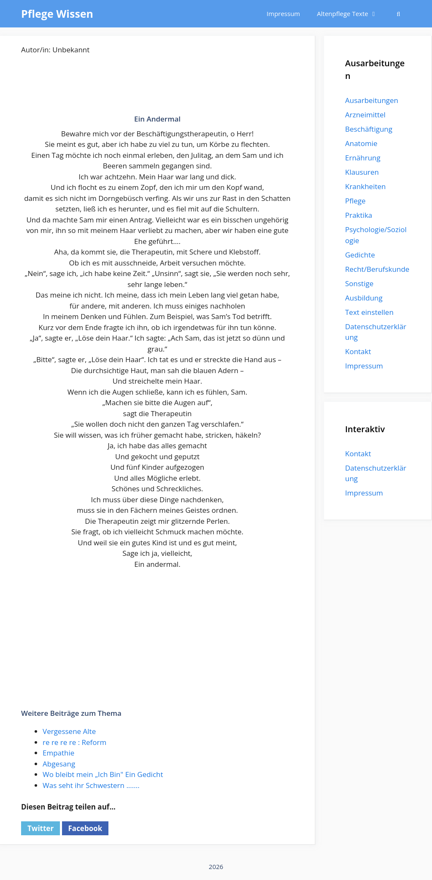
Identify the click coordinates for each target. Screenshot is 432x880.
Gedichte (360, 255)
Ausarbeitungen (371, 100)
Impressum (283, 13)
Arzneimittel (365, 114)
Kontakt (358, 351)
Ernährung (363, 157)
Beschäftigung (368, 129)
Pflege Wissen (57, 13)
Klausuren (362, 172)
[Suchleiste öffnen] (398, 13)
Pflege (355, 201)
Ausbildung (364, 298)
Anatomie (361, 143)
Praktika (358, 215)
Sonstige (359, 283)
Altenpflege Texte (351, 13)
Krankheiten (365, 186)
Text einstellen (369, 312)
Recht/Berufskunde (377, 269)
